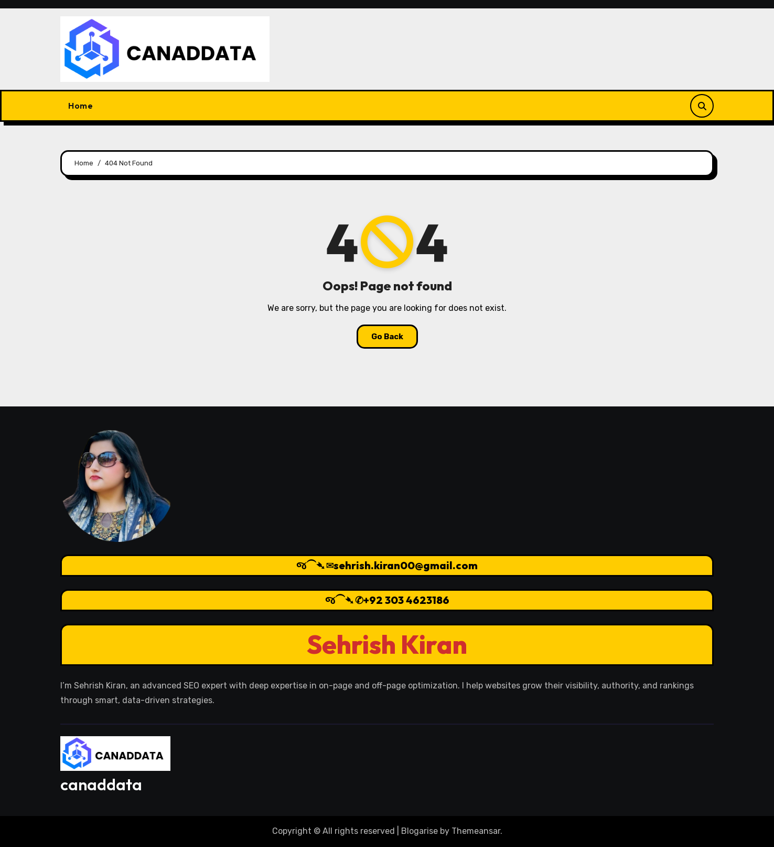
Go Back (387, 336)
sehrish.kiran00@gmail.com (406, 565)
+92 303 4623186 (406, 600)
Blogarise (419, 831)
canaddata (101, 784)
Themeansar (476, 831)
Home (80, 105)
